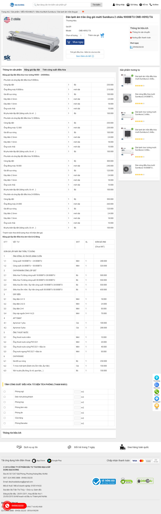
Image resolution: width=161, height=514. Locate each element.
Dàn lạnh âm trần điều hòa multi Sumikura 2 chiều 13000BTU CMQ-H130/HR (146, 132)
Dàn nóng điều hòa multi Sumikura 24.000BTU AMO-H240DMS (145, 96)
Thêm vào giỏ (96, 35)
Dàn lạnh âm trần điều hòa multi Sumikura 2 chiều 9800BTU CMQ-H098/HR (146, 78)
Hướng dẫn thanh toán (140, 37)
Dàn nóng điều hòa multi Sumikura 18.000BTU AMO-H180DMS (145, 167)
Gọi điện (156, 392)
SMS (156, 406)
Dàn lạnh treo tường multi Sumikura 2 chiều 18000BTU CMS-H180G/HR (145, 151)
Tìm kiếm (96, 5)
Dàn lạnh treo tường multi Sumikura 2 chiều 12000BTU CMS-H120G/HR (145, 115)
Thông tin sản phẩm (12, 69)
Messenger (156, 399)
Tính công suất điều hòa (54, 69)
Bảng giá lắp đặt (32, 69)
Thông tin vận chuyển (140, 32)
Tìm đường (156, 378)
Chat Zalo (157, 385)
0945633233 (137, 47)
